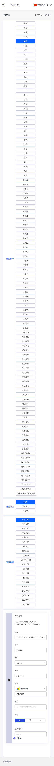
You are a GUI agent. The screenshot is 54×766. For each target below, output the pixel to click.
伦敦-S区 (25, 578)
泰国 (25, 126)
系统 (16, 683)
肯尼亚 (25, 279)
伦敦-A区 (25, 520)
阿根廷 (25, 265)
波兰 (25, 68)
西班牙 (25, 216)
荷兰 (25, 50)
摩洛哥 (25, 270)
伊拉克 (25, 328)
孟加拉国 (25, 413)
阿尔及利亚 (25, 480)
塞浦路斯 (25, 408)
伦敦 (25, 502)
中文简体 (39, 5)
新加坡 (25, 180)
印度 (25, 46)
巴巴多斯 (25, 444)
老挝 (25, 149)
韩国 (25, 32)
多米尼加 (25, 449)
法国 (25, 59)
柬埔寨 (25, 211)
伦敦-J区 (25, 564)
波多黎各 (25, 391)
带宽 (16, 645)
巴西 (25, 73)
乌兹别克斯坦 (25, 485)
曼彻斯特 (25, 507)
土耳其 (25, 203)
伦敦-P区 (25, 573)
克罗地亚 (25, 377)
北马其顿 (25, 373)
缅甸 (25, 131)
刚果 (25, 158)
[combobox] (31, 637)
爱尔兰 (25, 238)
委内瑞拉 (25, 435)
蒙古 (25, 162)
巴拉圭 (25, 283)
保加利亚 (25, 355)
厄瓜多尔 (25, 400)
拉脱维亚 (25, 341)
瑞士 (25, 95)
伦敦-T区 (25, 582)
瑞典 (25, 64)
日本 (25, 37)
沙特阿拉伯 (25, 462)
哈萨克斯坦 (25, 453)
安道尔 (25, 323)
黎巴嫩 (25, 314)
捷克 (25, 86)
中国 (25, 23)
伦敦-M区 (25, 555)
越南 (25, 117)
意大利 (25, 225)
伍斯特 (25, 511)
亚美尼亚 (25, 440)
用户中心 (38, 15)
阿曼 (25, 167)
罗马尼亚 (25, 359)
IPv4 (16, 658)
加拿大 (25, 189)
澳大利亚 (25, 332)
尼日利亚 (25, 404)
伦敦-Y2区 (26, 600)
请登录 (49, 5)
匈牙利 (25, 229)
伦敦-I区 (25, 546)
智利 (25, 77)
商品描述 (18, 616)
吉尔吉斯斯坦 (25, 489)
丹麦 (25, 104)
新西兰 (25, 301)
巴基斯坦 (25, 417)
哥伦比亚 (25, 382)
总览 (15, 5)
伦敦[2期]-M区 (25, 560)
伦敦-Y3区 (26, 605)
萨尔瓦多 (25, 422)
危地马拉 (25, 386)
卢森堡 (25, 274)
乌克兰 (25, 198)
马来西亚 (25, 337)
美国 (25, 28)
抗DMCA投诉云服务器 (26, 494)
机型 (16, 632)
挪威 (25, 108)
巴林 (25, 171)
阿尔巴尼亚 (25, 476)
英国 (25, 41)
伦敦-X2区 (26, 591)
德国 (25, 55)
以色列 (25, 207)
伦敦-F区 (25, 542)
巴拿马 (25, 292)
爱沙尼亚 (25, 368)
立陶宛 (25, 243)
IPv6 (16, 671)
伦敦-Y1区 (26, 596)
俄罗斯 (25, 194)
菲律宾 (25, 185)
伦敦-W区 (25, 587)
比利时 (25, 252)
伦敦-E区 (25, 537)
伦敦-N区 (25, 569)
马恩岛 (25, 261)
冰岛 (25, 113)
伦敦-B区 (25, 524)
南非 (25, 82)
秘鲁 (25, 122)
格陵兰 (25, 305)
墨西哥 (25, 220)
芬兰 (25, 91)
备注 (16, 702)
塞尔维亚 (25, 364)
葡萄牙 (25, 234)
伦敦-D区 (25, 529)
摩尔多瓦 (25, 346)
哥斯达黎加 (25, 471)
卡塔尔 (25, 319)
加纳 (25, 140)
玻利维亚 (25, 395)
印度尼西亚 (25, 458)
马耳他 (25, 297)
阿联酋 (25, 256)
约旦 (25, 153)
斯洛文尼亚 (25, 467)
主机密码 (18, 729)
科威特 (25, 310)
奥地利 (25, 247)
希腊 (25, 100)
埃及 (25, 135)
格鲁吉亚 (25, 431)
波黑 (25, 144)
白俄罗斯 (25, 426)
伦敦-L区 (25, 551)
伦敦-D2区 (25, 533)
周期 (16, 715)
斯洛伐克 (25, 350)
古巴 (25, 176)
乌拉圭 (25, 288)
